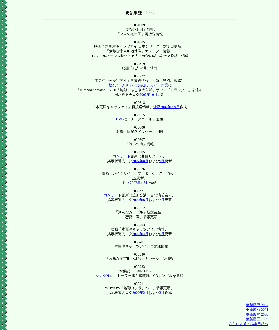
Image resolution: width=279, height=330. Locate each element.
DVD (120, 119)
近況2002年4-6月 (136, 183)
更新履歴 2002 (257, 305)
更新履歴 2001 (257, 310)
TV (134, 178)
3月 (162, 293)
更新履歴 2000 (257, 314)
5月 (162, 234)
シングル (103, 276)
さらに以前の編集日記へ (248, 324)
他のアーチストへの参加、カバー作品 (137, 85)
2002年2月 (140, 293)
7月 (162, 200)
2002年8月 (140, 161)
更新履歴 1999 (257, 319)
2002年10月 (148, 94)
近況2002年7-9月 (166, 107)
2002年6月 (140, 200)
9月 (162, 161)
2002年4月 (140, 234)
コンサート (122, 156)
